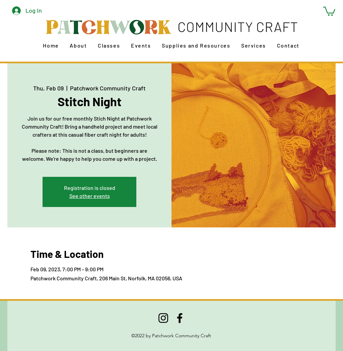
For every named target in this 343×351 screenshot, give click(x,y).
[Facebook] (179, 318)
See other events (89, 196)
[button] (329, 11)
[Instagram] (163, 318)
